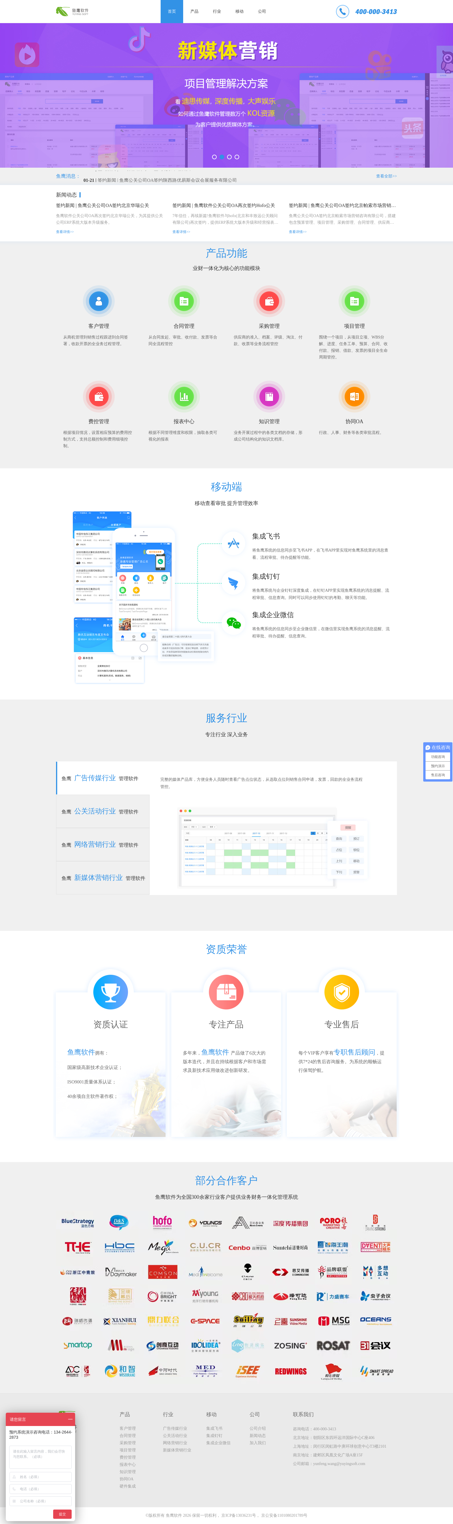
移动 (239, 11)
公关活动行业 (175, 1436)
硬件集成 (128, 1486)
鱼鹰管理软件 (100, 778)
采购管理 (128, 1443)
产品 (194, 11)
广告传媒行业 (175, 1428)
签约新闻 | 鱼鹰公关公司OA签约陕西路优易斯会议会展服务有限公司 (167, 181)
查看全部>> (386, 176)
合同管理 (128, 1436)
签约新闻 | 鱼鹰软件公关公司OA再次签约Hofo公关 (223, 205)
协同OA (126, 1479)
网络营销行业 (175, 1443)
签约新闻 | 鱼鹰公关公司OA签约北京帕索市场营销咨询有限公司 (343, 205)
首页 (172, 11)
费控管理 (128, 1457)
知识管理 (128, 1472)
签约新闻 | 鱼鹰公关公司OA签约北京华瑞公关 (102, 205)
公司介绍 (258, 1428)
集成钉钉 (214, 1436)
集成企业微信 (218, 1443)
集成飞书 (214, 1428)
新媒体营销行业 (177, 1450)
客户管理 (128, 1428)
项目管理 (128, 1450)
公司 (262, 11)
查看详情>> (65, 232)
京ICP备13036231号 (238, 1515)
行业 (217, 11)
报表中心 (128, 1464)
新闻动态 (258, 1436)
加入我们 (258, 1443)
